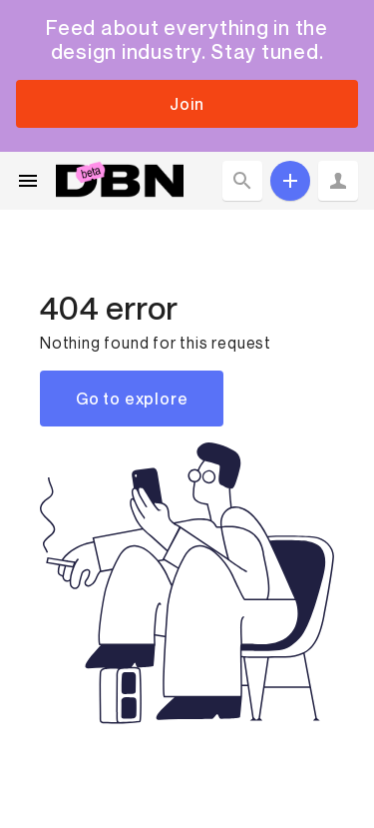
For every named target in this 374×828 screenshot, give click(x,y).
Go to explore (131, 399)
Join (186, 104)
